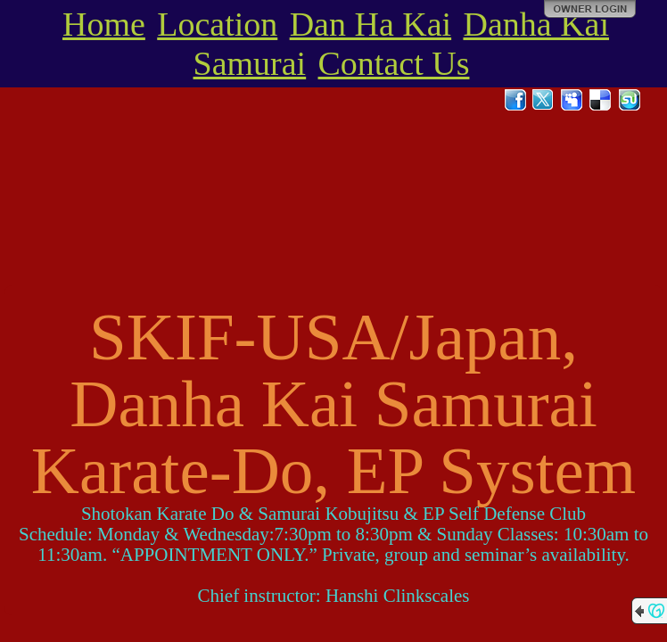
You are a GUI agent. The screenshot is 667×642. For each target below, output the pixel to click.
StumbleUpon (629, 99)
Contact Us (394, 63)
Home (103, 24)
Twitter (543, 99)
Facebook (515, 99)
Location (217, 24)
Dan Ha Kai (370, 24)
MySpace (572, 99)
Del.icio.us (601, 99)
